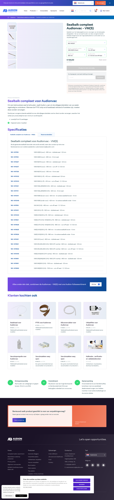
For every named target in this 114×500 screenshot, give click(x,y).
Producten (33, 11)
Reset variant (102, 60)
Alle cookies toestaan (82, 480)
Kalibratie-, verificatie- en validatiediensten (94, 357)
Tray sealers (31, 471)
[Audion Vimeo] (93, 465)
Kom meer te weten (27, 487)
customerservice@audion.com (74, 467)
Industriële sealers (33, 456)
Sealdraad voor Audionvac (15, 324)
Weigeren (82, 484)
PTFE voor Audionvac (43, 323)
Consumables (44, 11)
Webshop (13, 17)
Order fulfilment (52, 454)
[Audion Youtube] (98, 465)
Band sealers (31, 465)
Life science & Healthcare (55, 456)
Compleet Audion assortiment (16, 454)
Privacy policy (11, 461)
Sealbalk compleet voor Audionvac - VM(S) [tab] (22, 134)
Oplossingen (52, 450)
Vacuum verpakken (33, 462)
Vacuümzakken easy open (42, 357)
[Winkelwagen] (95, 11)
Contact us (68, 450)
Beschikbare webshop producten (26, 17)
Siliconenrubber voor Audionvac (68, 324)
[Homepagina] (8, 17)
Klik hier (96, 284)
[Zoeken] (90, 11)
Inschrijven (100, 77)
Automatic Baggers (33, 454)
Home (25, 11)
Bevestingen (100, 3)
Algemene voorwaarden (14, 464)
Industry (50, 462)
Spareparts (53, 11)
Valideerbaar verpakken (34, 459)
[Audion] (10, 10)
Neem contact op (19, 420)
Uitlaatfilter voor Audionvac (92, 324)
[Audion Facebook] (103, 465)
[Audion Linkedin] (87, 465)
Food (49, 459)
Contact (62, 11)
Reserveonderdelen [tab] (46, 134)
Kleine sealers (32, 468)
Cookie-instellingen (82, 488)
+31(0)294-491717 (71, 464)
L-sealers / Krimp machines (35, 474)
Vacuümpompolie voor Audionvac (18, 357)
